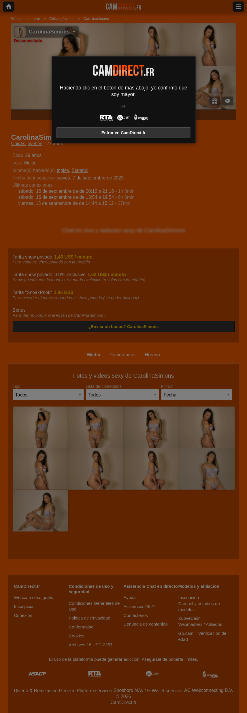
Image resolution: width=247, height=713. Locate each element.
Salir (123, 106)
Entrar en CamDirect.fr (123, 132)
